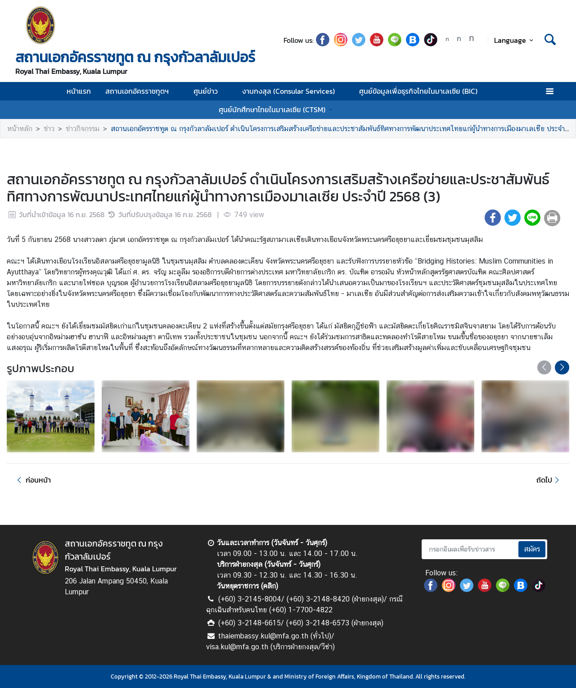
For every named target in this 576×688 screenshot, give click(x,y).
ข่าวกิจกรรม (82, 128)
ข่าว (49, 128)
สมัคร (532, 549)
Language (515, 40)
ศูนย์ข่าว (211, 91)
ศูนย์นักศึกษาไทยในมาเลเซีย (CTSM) (277, 109)
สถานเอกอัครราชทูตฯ (142, 91)
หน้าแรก (79, 91)
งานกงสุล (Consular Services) (293, 91)
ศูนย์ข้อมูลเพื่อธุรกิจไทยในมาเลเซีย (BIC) (423, 91)
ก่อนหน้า (32, 479)
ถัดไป (549, 479)
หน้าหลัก (19, 128)
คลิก (269, 586)
